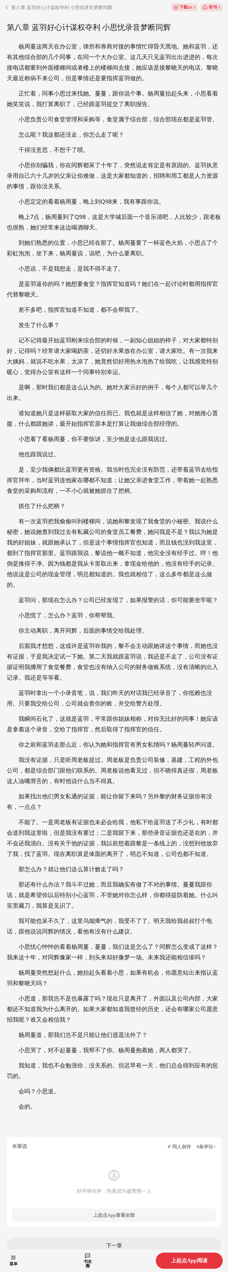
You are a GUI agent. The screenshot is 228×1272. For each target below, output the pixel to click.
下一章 (114, 1245)
